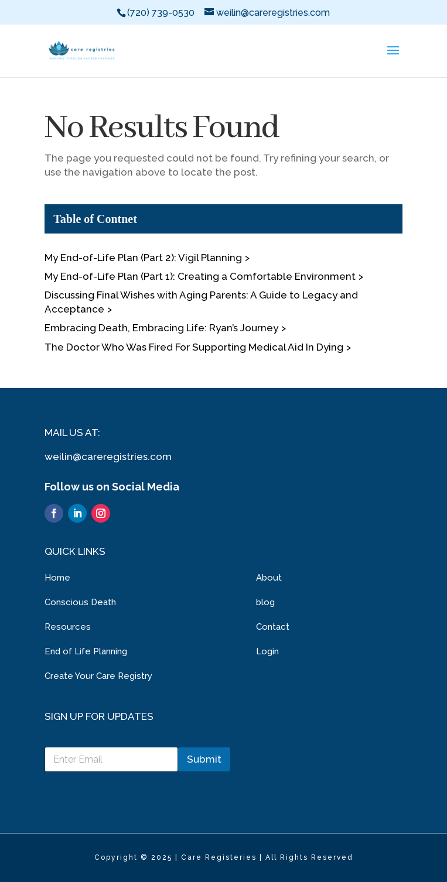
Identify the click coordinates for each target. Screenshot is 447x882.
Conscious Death (80, 602)
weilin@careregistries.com (108, 456)
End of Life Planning (86, 651)
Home (57, 577)
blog (265, 602)
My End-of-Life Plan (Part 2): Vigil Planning (143, 257)
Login (267, 651)
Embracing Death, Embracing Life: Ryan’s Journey (161, 328)
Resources (68, 627)
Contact (272, 627)
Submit (204, 759)
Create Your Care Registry (98, 676)
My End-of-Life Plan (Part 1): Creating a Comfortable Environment (200, 276)
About (269, 577)
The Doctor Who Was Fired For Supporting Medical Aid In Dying (194, 347)
